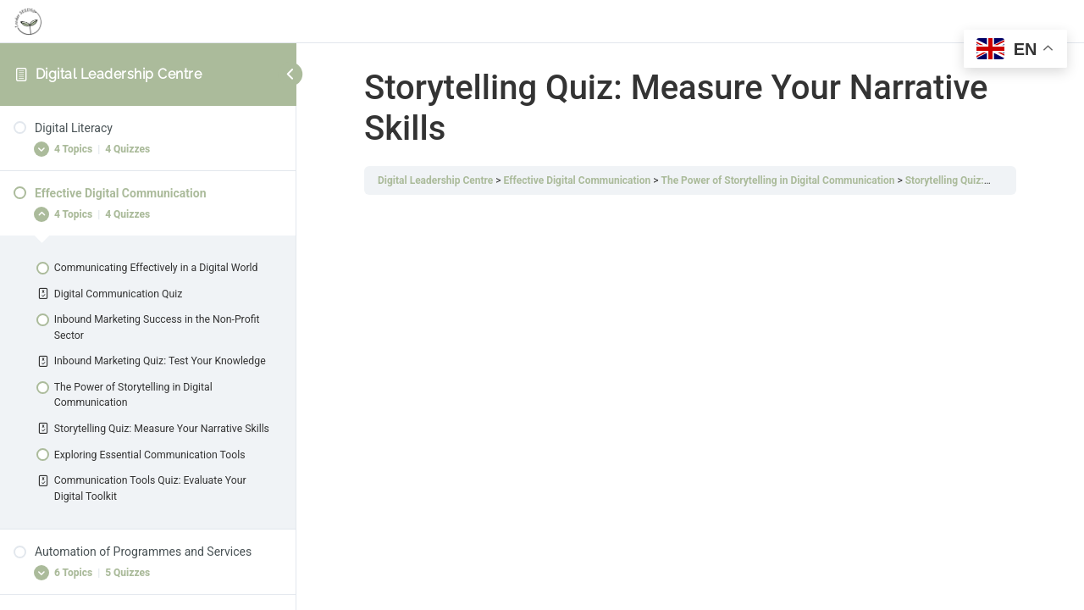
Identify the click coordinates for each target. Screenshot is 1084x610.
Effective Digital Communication (577, 180)
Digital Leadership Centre (119, 74)
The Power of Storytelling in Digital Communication (777, 180)
